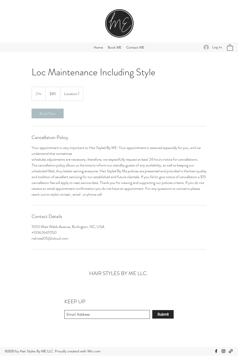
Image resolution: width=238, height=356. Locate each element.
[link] (48, 113)
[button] (230, 47)
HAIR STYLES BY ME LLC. (118, 273)
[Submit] (163, 314)
